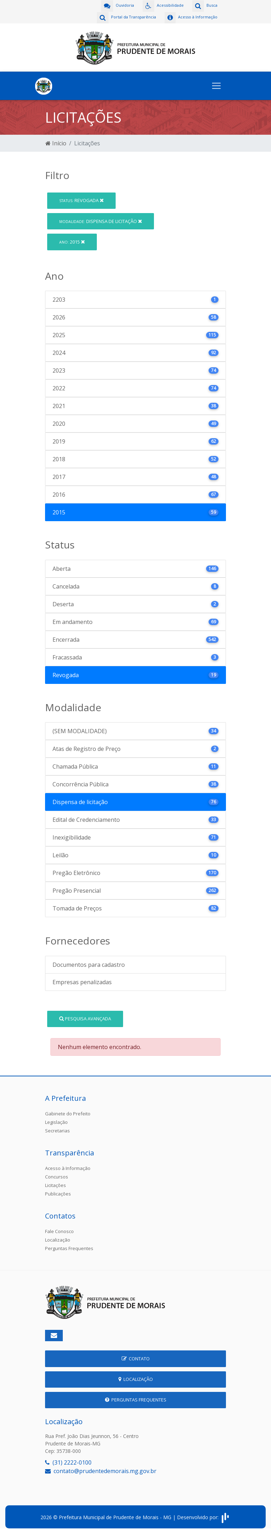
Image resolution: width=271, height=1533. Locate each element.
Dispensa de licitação (100, 220)
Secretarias (57, 1130)
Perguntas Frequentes (69, 1247)
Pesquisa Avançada (85, 1018)
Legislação (56, 1121)
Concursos (56, 1176)
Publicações (58, 1193)
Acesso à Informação (67, 1167)
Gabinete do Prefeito (67, 1113)
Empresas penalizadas (82, 981)
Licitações (55, 1184)
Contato (136, 1358)
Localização (57, 1239)
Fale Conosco (59, 1230)
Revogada (81, 199)
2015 (72, 241)
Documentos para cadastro (88, 964)
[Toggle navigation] (216, 85)
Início (55, 142)
